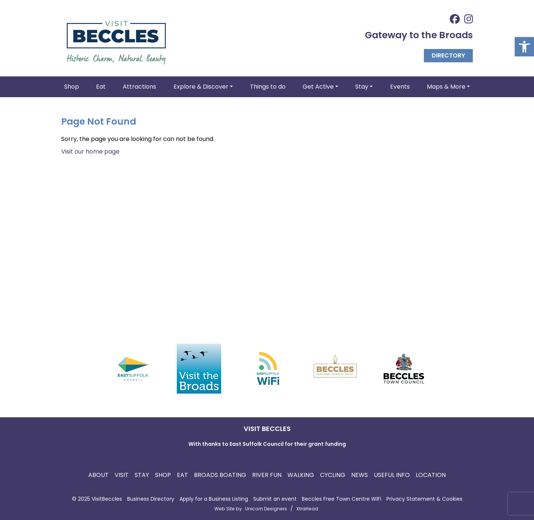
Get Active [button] (318, 86)
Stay (142, 475)
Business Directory (150, 499)
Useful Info (392, 475)
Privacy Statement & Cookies (424, 499)
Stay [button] (361, 86)
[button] (524, 46)
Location (431, 475)
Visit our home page (90, 151)
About (98, 475)
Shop (71, 86)
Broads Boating (220, 475)
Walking (300, 475)
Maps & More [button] (446, 86)
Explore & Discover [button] (201, 86)
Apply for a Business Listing (213, 499)
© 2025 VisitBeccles (97, 499)
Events (400, 86)
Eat (101, 86)
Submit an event (275, 499)
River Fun (266, 475)
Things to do (268, 86)
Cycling (332, 475)
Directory (448, 55)
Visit (122, 475)
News (359, 475)
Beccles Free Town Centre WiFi (341, 499)
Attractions (139, 86)
